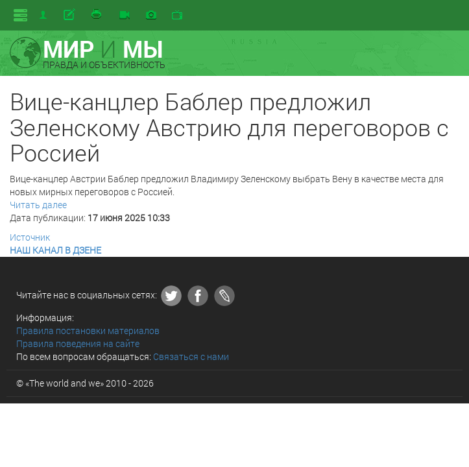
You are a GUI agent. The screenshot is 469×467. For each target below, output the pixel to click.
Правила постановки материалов (88, 330)
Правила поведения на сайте (77, 343)
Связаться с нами (191, 356)
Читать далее (38, 204)
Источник (30, 237)
